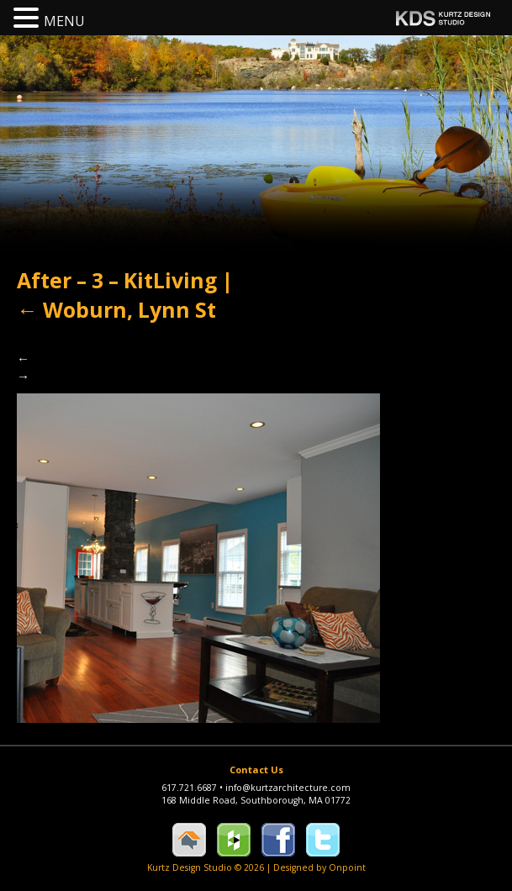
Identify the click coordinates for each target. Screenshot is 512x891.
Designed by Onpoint (319, 867)
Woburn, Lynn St (116, 310)
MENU (64, 21)
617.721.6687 (193, 787)
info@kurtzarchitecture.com (288, 787)
